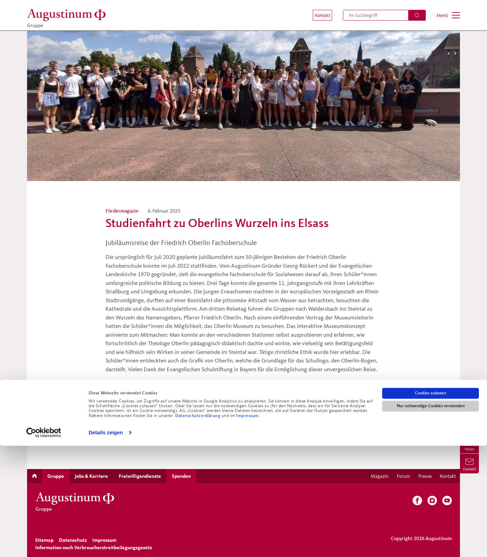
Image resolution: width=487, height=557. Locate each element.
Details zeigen (106, 544)
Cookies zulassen (430, 504)
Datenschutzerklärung (198, 527)
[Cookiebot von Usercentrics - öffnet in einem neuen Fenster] (43, 544)
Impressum (247, 527)
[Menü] (448, 15)
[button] (318, 15)
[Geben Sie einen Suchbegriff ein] (384, 15)
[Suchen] (417, 15)
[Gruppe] (68, 15)
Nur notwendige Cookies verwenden (431, 517)
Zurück (118, 407)
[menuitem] (318, 15)
